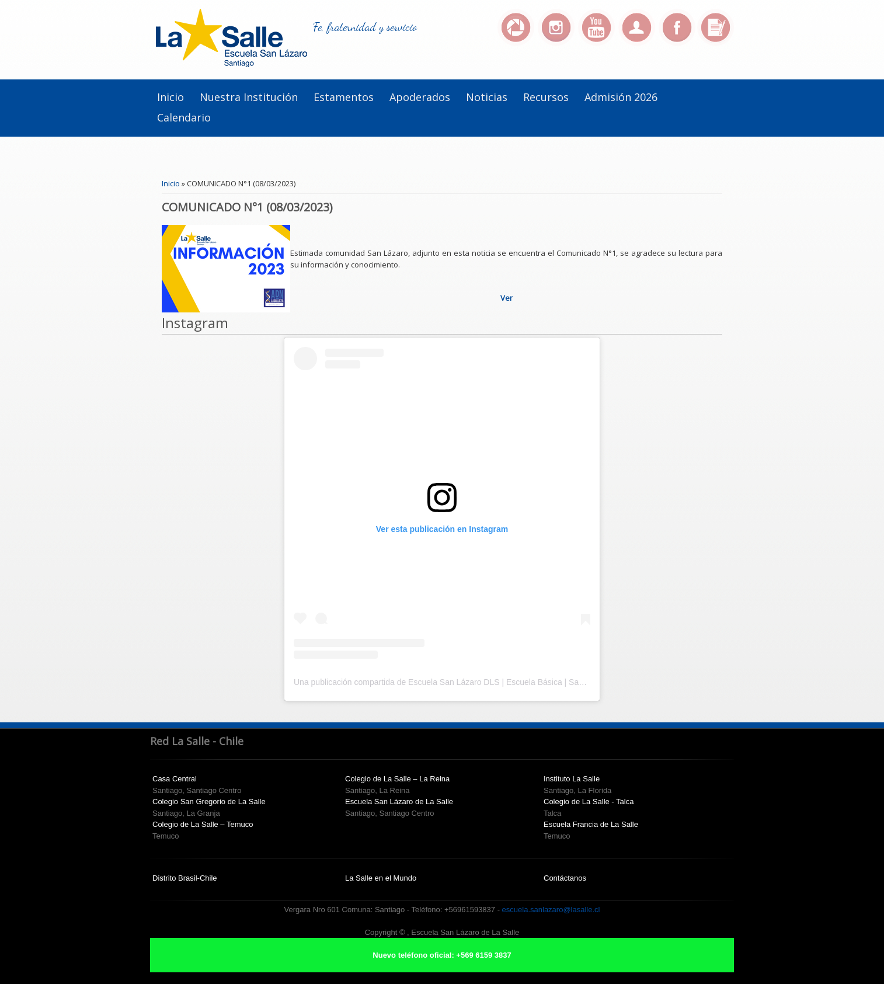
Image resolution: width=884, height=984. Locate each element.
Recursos (546, 97)
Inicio (170, 97)
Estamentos (344, 97)
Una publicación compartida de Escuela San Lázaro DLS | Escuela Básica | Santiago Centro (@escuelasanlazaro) (501, 682)
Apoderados (419, 97)
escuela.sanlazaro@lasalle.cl (551, 909)
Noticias (486, 97)
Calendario (184, 117)
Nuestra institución (249, 97)
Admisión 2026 (620, 97)
